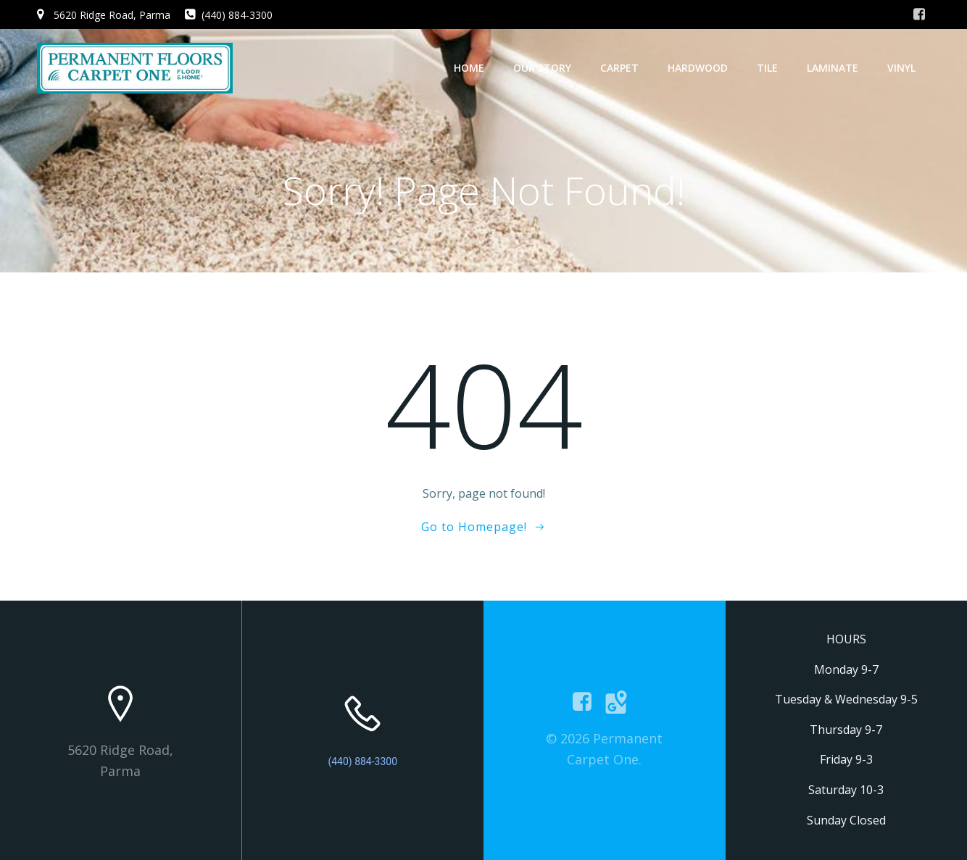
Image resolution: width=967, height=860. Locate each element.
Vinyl (901, 68)
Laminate (832, 68)
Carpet (619, 68)
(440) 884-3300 (362, 761)
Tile (767, 68)
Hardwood (698, 68)
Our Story (542, 68)
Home (469, 68)
